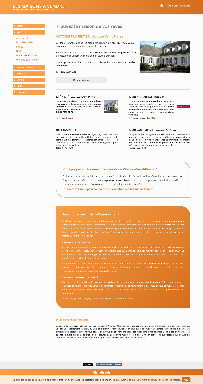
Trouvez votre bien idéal (143, 118)
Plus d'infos (83, 80)
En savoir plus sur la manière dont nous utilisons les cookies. (148, 379)
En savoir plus (65, 118)
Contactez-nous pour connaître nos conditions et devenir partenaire (110, 189)
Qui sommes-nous (178, 5)
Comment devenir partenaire (109, 365)
